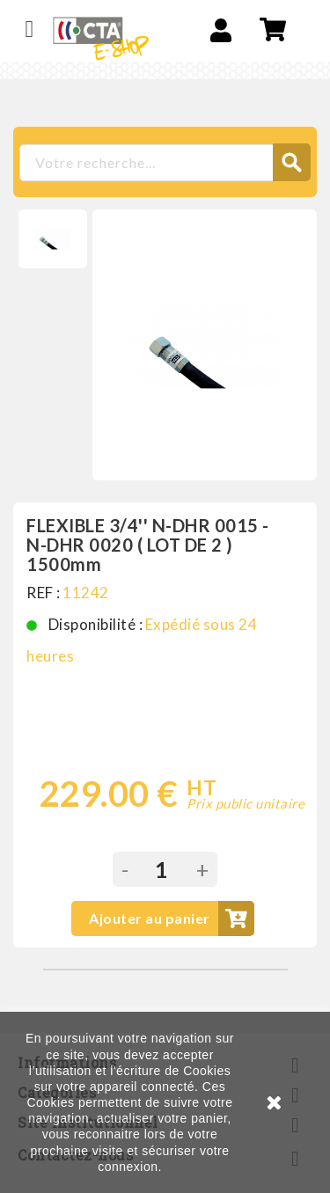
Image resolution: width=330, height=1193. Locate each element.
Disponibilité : (95, 624)
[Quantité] (161, 869)
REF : (43, 592)
